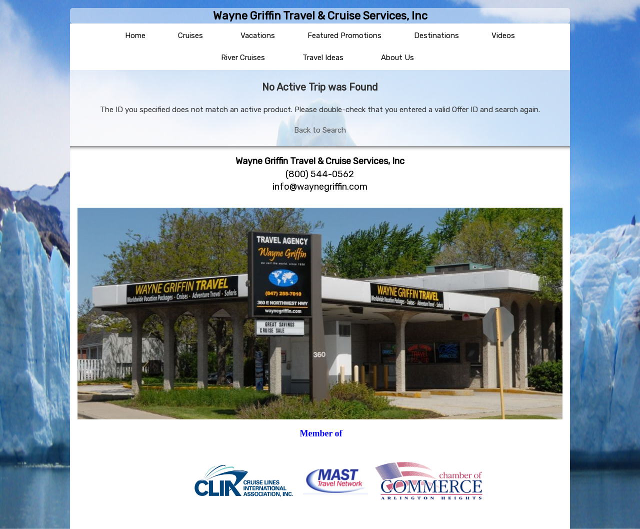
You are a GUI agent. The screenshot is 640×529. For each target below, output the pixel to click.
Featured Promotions (345, 35)
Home (135, 35)
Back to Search (320, 130)
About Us (397, 57)
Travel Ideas (323, 57)
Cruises (190, 35)
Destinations (436, 35)
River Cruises (243, 57)
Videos (503, 35)
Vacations (257, 35)
